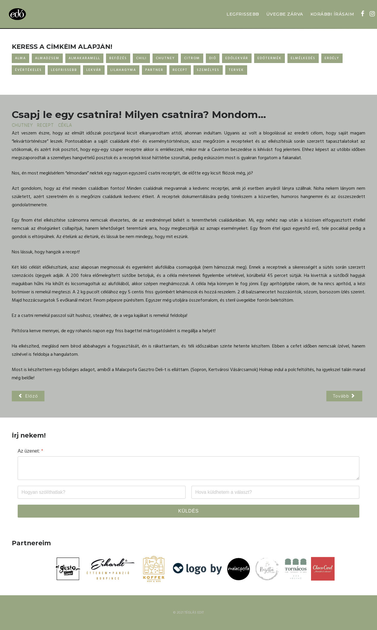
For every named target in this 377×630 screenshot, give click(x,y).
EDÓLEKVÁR (236, 58)
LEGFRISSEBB (242, 14)
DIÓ (212, 58)
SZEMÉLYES (208, 70)
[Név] (102, 492)
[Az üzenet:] (188, 468)
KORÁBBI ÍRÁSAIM (332, 14)
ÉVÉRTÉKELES (28, 70)
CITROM (192, 58)
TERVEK (236, 70)
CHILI (141, 58)
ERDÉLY (332, 58)
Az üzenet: (30, 450)
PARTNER (154, 70)
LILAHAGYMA (123, 70)
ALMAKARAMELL (84, 58)
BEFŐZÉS (118, 58)
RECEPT (180, 70)
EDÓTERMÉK (269, 58)
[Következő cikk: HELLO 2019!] (344, 396)
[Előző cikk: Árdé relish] (28, 396)
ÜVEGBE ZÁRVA (284, 14)
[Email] (275, 492)
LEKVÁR (93, 70)
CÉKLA (65, 126)
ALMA (20, 58)
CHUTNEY (165, 58)
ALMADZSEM (47, 58)
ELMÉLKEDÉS (303, 58)
